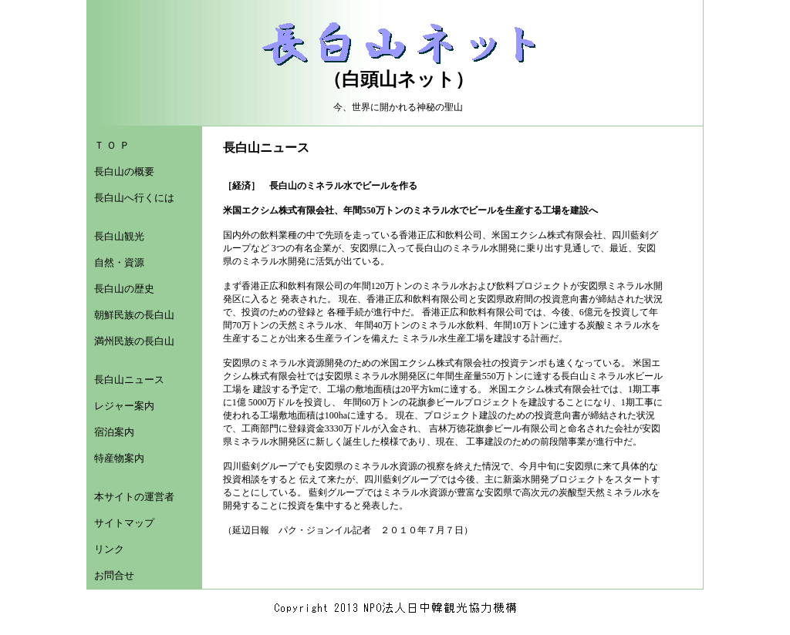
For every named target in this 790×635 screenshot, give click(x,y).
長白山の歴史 (124, 288)
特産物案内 (119, 458)
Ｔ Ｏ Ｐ (112, 145)
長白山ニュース (129, 379)
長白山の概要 (124, 171)
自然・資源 (119, 262)
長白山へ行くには (134, 197)
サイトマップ (124, 523)
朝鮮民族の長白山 (134, 315)
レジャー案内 (124, 406)
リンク (109, 549)
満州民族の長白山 (134, 341)
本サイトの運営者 (134, 496)
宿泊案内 (114, 432)
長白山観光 (119, 236)
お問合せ (114, 575)
